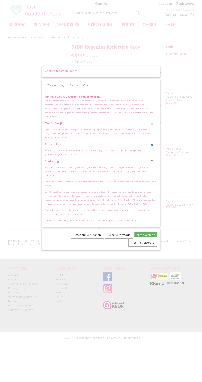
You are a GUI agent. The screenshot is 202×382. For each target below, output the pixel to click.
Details (73, 89)
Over (86, 89)
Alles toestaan (146, 238)
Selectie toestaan (119, 238)
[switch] (152, 128)
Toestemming (55, 89)
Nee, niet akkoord (142, 246)
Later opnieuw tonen (87, 238)
